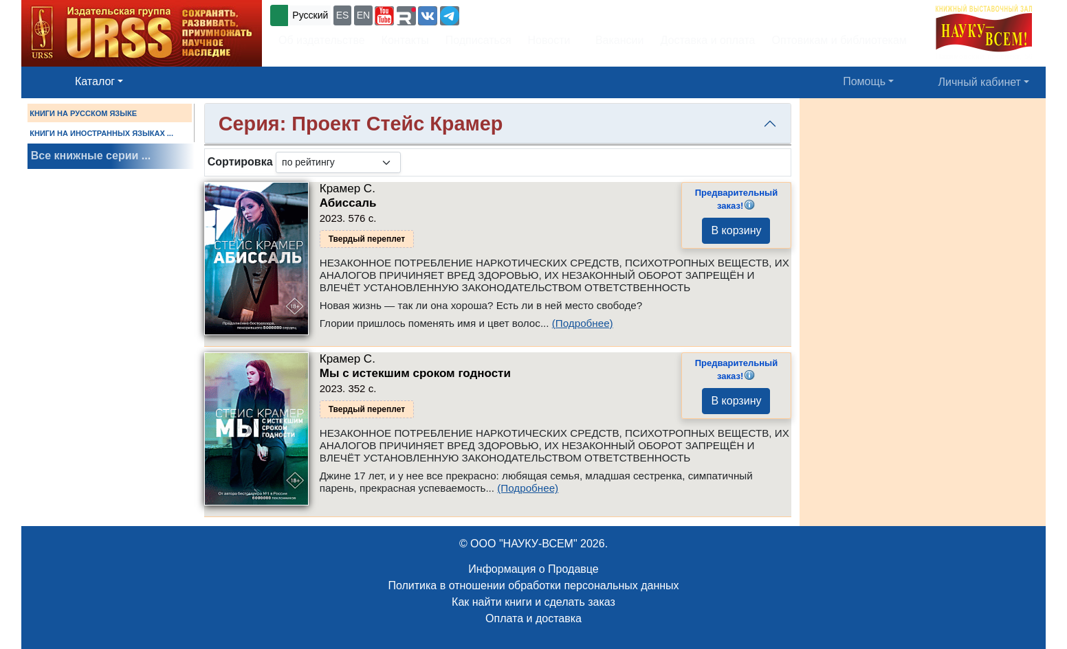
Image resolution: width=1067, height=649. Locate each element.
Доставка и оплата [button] (707, 40)
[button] (384, 15)
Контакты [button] (405, 40)
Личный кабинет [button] (979, 82)
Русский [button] (310, 15)
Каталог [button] (95, 81)
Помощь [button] (864, 81)
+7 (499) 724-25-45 (512, 14)
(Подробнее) (582, 323)
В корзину (736, 230)
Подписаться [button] (479, 40)
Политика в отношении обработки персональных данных (533, 585)
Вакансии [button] (615, 40)
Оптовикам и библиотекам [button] (839, 40)
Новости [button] (549, 40)
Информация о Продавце (533, 569)
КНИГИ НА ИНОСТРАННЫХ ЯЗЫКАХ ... (101, 133)
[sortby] (338, 162)
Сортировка (240, 162)
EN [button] (363, 15)
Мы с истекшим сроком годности (415, 373)
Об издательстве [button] (321, 40)
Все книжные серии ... (91, 155)
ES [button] (342, 15)
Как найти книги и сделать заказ (533, 602)
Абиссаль (348, 202)
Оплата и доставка (533, 618)
